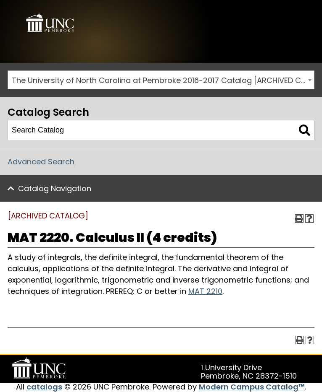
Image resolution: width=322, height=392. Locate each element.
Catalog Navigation (54, 188)
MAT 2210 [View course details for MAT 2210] (205, 291)
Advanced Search (41, 161)
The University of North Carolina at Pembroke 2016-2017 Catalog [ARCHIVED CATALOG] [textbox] (163, 80)
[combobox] (161, 79)
